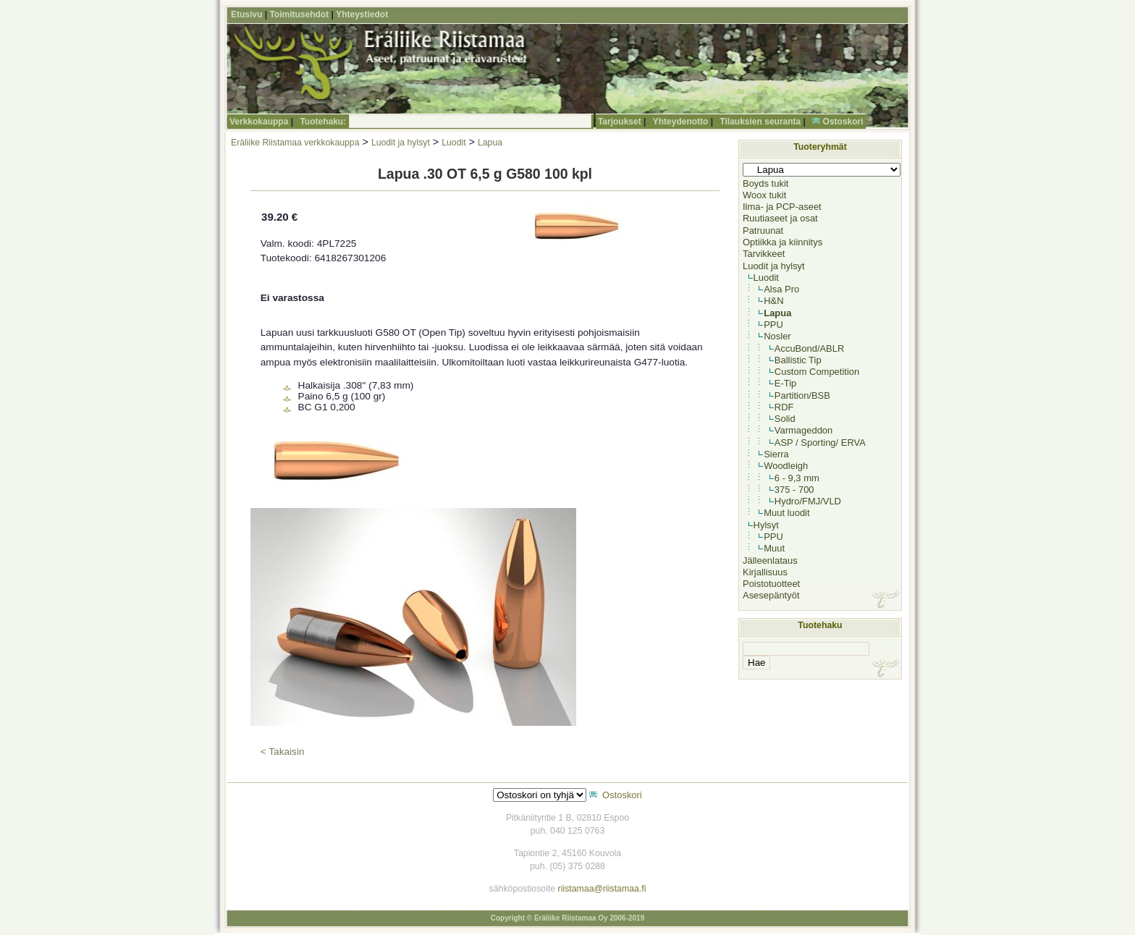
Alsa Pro (781, 289)
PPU (773, 324)
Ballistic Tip (798, 360)
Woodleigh (786, 465)
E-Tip (785, 383)
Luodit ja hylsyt (400, 143)
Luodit (453, 143)
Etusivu (246, 14)
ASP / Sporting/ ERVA (820, 442)
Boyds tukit (765, 183)
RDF (784, 407)
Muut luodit (786, 512)
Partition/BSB (802, 395)
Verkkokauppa (258, 122)
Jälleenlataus (770, 560)
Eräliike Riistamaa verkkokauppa (295, 143)
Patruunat (763, 230)
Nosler (777, 336)
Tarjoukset (619, 122)
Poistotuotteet (771, 583)
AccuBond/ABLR (810, 348)
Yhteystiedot (362, 14)
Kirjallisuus (765, 572)
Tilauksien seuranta (760, 122)
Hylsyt (766, 525)
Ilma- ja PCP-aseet (782, 206)
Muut (774, 548)
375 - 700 (794, 489)
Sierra (776, 454)
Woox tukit (764, 195)
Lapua (490, 143)
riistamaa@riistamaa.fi (602, 889)
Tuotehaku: (323, 122)
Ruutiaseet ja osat (780, 218)
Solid (785, 418)
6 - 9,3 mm (797, 478)
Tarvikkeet (764, 253)
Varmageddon (803, 430)
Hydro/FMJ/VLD (808, 501)
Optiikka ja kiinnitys (782, 242)
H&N (773, 300)
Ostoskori (843, 122)
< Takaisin (283, 751)
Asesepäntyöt (771, 595)
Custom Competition (817, 371)
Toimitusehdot (299, 14)
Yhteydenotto (681, 122)
